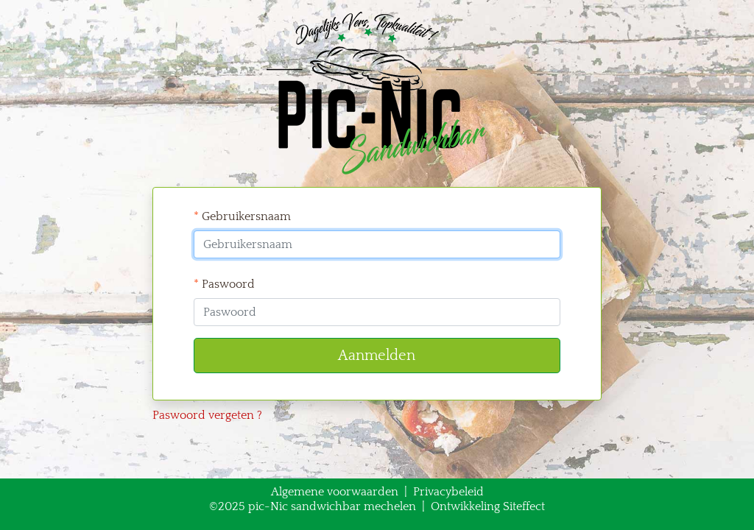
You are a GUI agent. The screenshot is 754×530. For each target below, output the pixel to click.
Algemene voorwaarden (334, 491)
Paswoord (224, 284)
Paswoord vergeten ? (207, 415)
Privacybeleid (448, 491)
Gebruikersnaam (242, 216)
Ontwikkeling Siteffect (488, 506)
